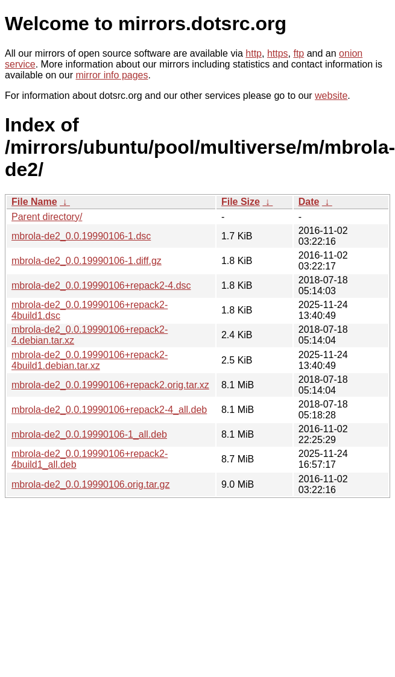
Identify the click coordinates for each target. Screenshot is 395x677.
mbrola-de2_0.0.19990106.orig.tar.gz (90, 484)
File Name (34, 202)
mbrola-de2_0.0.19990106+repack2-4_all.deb (109, 410)
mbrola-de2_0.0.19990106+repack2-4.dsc (101, 285)
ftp (298, 53)
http (253, 53)
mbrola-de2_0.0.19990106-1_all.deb (89, 434)
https (277, 53)
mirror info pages (111, 75)
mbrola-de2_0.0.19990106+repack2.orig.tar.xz (110, 385)
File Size (240, 202)
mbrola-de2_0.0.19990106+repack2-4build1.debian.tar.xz (89, 360)
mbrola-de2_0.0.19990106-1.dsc (81, 236)
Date (309, 202)
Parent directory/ (46, 217)
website (331, 95)
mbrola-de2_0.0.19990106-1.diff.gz (86, 261)
